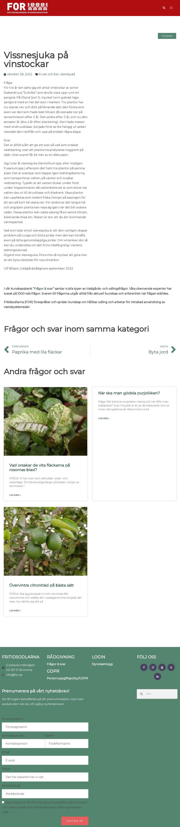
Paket (6, 769)
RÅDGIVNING (61, 657)
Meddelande (11, 785)
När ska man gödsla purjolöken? (129, 393)
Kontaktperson (13, 735)
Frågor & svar (56, 664)
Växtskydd (67, 74)
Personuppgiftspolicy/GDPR (67, 678)
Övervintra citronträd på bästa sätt (41, 585)
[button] (163, 8)
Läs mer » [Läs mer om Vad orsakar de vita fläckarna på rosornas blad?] (15, 495)
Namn (49, 735)
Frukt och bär (49, 74)
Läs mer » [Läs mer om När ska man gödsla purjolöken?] (104, 418)
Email (6, 752)
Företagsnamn (12, 719)
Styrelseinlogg (102, 664)
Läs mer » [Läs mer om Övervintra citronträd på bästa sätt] (15, 610)
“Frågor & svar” (43, 288)
